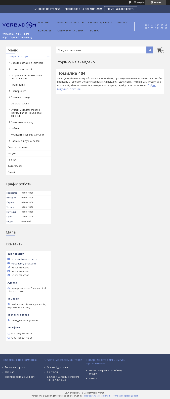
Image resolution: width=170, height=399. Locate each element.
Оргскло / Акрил (20, 103)
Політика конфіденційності (20, 376)
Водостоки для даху (22, 122)
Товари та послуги (67, 22)
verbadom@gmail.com (23, 263)
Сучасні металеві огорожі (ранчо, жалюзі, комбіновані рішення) (26, 112)
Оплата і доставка (100, 22)
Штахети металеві (21, 69)
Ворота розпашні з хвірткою (27, 62)
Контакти (44, 30)
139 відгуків (138, 2)
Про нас (93, 30)
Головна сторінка (15, 367)
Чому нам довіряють (120, 9)
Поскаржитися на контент (97, 395)
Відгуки (122, 22)
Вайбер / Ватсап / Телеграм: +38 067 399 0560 (63, 378)
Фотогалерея (15, 165)
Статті (11, 172)
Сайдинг (15, 128)
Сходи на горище (20, 97)
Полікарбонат (19, 91)
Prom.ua (102, 392)
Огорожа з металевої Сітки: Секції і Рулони (26, 77)
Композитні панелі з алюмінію (27, 134)
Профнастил (18, 84)
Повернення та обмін (70, 30)
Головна (43, 22)
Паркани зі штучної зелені (25, 140)
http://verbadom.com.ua (25, 259)
